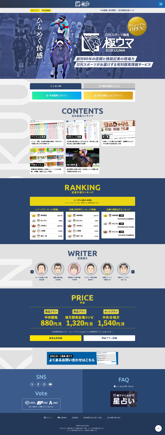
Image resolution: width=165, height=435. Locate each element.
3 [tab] (86, 282)
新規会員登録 (55, 338)
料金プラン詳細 (109, 338)
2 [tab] (82, 282)
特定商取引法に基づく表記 (92, 417)
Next (133, 271)
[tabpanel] (41, 272)
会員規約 (75, 417)
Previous (32, 271)
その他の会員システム (109, 86)
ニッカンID (55, 86)
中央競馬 (103, 10)
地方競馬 (112, 10)
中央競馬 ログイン (56, 95)
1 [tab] (79, 282)
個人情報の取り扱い (114, 417)
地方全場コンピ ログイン (108, 95)
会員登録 (62, 417)
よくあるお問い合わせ (124, 386)
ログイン (48, 417)
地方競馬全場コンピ (126, 10)
